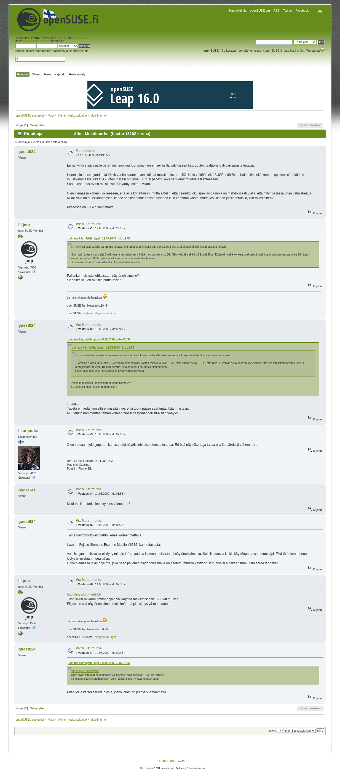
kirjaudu (62, 37)
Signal (113, 313)
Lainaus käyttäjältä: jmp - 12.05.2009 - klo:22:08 (99, 339)
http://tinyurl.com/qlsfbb (84, 594)
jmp (26, 225)
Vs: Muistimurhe (88, 224)
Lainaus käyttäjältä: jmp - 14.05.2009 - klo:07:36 (99, 663)
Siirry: (272, 730)
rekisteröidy (79, 37)
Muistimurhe (85, 151)
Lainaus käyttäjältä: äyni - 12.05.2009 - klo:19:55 (99, 238)
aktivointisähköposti (36, 41)
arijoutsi (30, 430)
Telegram (99, 313)
